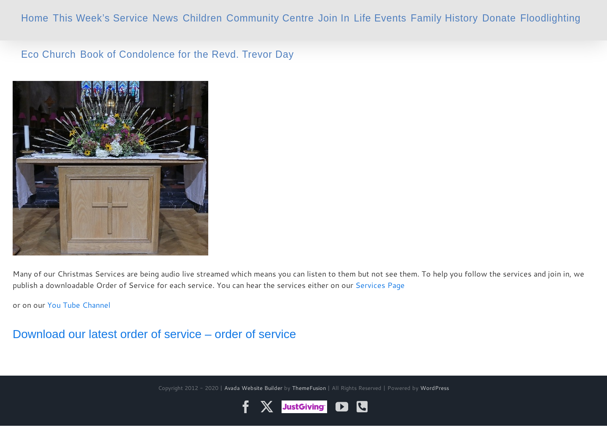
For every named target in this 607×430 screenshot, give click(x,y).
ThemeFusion (309, 388)
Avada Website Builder (253, 388)
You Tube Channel (78, 304)
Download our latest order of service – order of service (154, 334)
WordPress (434, 388)
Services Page (380, 285)
